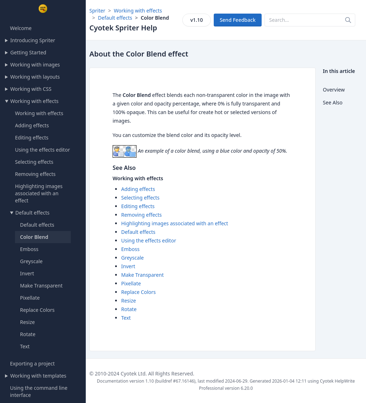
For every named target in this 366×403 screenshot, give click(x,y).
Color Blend (34, 237)
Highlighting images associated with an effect (39, 193)
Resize (27, 322)
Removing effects (35, 174)
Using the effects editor (42, 149)
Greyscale (31, 261)
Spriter (97, 10)
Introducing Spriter (32, 40)
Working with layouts (35, 76)
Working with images (35, 64)
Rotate (27, 334)
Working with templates (38, 375)
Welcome (20, 28)
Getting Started (28, 52)
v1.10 (196, 19)
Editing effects (31, 137)
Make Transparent (41, 285)
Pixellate (30, 297)
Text (25, 346)
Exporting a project (32, 363)
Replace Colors (37, 309)
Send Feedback (238, 19)
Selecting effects (34, 161)
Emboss (29, 249)
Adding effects (32, 125)
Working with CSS (30, 88)
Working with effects (34, 101)
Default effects (32, 212)
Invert (27, 273)
